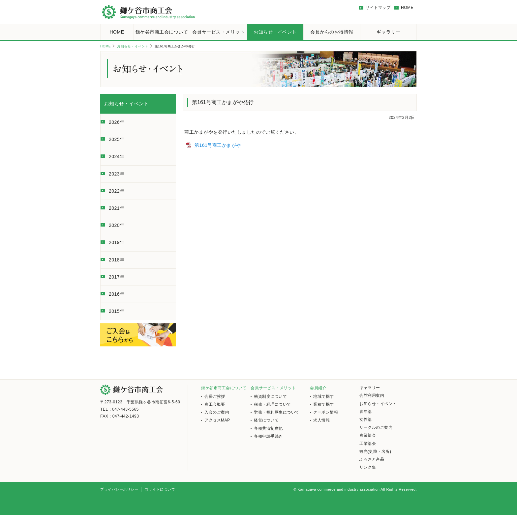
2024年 (117, 156)
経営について (266, 420)
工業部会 (367, 443)
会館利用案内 (371, 395)
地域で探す (323, 396)
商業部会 (367, 435)
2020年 (117, 225)
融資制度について (270, 396)
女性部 (365, 419)
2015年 (117, 311)
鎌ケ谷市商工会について (162, 32)
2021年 (117, 208)
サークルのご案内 (375, 427)
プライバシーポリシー (119, 489)
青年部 (365, 411)
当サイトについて (160, 489)
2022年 (117, 191)
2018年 (117, 259)
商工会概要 (214, 404)
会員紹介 (318, 388)
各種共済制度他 (268, 428)
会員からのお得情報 (331, 32)
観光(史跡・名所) (375, 451)
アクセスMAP (217, 420)
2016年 (117, 294)
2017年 (117, 277)
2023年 (117, 173)
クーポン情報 (325, 412)
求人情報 (321, 420)
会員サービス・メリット (218, 32)
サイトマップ (378, 7)
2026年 (117, 122)
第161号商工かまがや (218, 145)
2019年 (117, 242)
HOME (407, 7)
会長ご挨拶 (214, 396)
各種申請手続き (268, 436)
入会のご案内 (216, 412)
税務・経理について (272, 404)
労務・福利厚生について (276, 412)
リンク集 (367, 467)
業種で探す (323, 404)
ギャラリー (389, 32)
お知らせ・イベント (275, 32)
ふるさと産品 (371, 459)
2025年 (117, 139)
